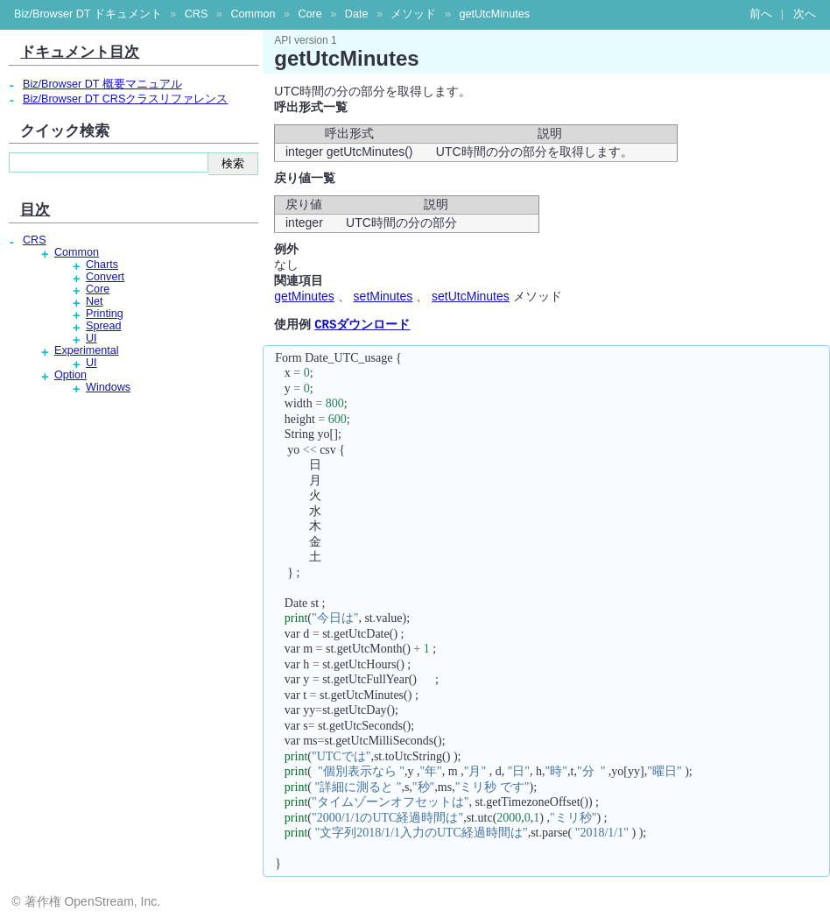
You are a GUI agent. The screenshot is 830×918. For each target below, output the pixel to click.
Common (252, 14)
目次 (35, 209)
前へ (760, 14)
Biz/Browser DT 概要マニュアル (102, 84)
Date (357, 14)
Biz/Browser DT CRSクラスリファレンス (125, 99)
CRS (196, 14)
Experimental (86, 350)
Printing (104, 313)
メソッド (413, 14)
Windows (108, 387)
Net (94, 301)
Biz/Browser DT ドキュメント (88, 14)
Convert (105, 277)
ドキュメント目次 (79, 51)
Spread (104, 326)
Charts (102, 264)
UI (91, 338)
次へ (804, 14)
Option (70, 375)
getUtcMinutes (494, 14)
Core (309, 14)
